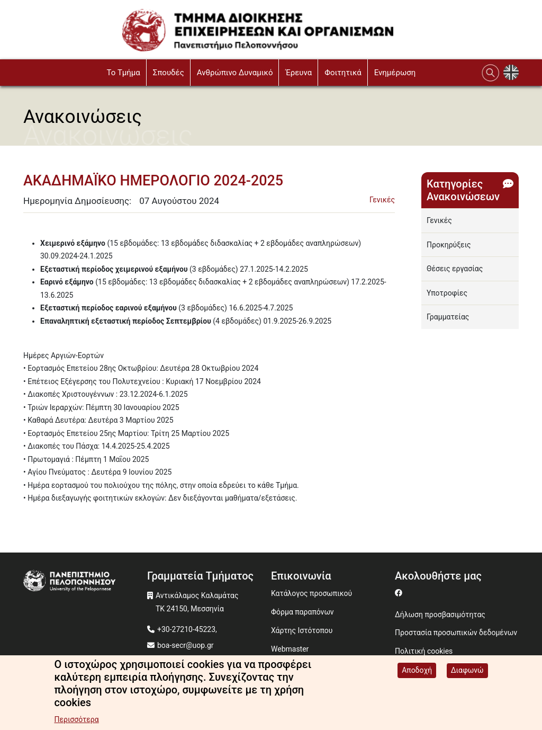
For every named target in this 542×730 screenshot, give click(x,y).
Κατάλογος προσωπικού (311, 593)
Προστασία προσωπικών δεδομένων (456, 632)
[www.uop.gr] (85, 581)
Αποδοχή (417, 670)
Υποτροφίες (447, 293)
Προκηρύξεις (449, 245)
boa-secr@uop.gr (185, 645)
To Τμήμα (123, 72)
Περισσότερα (76, 719)
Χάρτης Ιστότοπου (301, 630)
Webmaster (290, 649)
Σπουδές (168, 72)
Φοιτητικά (343, 72)
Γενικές (382, 199)
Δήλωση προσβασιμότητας (440, 614)
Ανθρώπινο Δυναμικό (235, 72)
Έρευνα (298, 72)
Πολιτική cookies (424, 651)
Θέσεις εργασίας (455, 268)
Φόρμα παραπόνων (302, 612)
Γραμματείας (448, 317)
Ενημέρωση (395, 72)
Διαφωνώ (467, 670)
